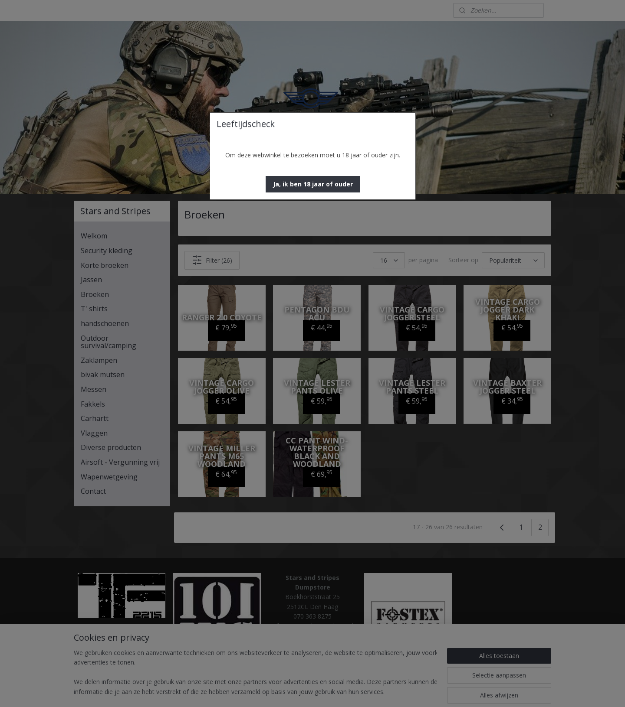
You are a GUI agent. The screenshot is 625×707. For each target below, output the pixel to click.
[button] (313, 184)
